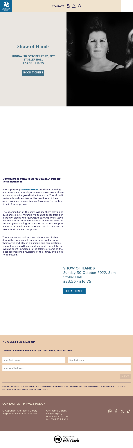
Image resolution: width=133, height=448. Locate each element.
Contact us (11, 403)
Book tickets (33, 72)
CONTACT (58, 6)
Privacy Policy (42, 389)
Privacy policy (34, 403)
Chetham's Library (6, 6)
